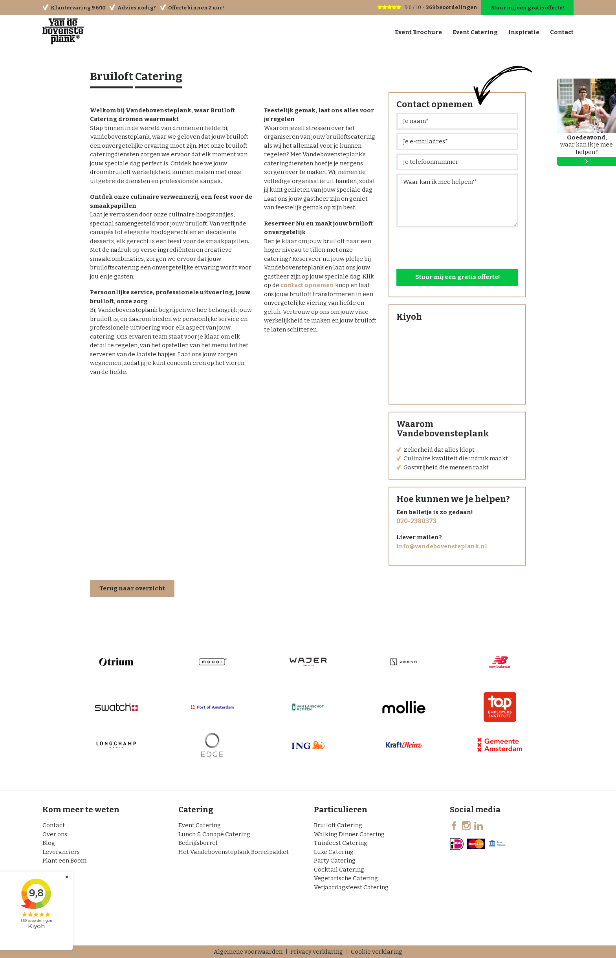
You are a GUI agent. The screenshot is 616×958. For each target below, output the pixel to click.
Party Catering (335, 860)
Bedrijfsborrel (198, 842)
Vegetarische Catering (346, 878)
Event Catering (199, 825)
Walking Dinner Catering (349, 834)
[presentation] (456, 246)
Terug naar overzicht (132, 588)
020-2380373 (416, 521)
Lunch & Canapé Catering (214, 834)
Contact (53, 825)
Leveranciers (61, 851)
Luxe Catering (334, 851)
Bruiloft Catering (338, 825)
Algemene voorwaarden (248, 951)
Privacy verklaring (316, 951)
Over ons (54, 834)
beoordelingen (452, 7)
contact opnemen (307, 285)
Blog (48, 842)
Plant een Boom (64, 860)
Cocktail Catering (339, 869)
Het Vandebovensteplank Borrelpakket (233, 851)
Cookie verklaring (376, 951)
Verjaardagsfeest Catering (351, 887)
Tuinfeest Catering (340, 842)
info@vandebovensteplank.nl (441, 546)
